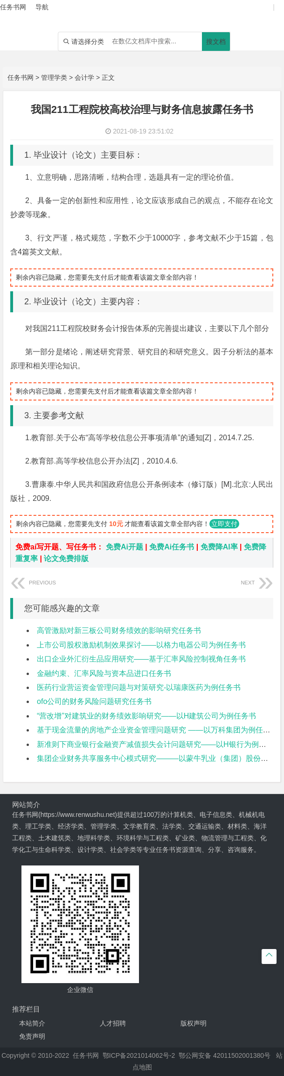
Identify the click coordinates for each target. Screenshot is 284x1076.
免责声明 (32, 1036)
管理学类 (54, 77)
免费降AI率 (219, 547)
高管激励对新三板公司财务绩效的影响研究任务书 (119, 630)
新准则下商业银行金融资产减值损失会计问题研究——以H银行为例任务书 (159, 744)
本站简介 (32, 1023)
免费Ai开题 (124, 547)
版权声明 (193, 1023)
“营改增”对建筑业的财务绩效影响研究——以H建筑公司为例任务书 (146, 716)
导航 (41, 7)
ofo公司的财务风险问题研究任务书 (94, 701)
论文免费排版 (66, 559)
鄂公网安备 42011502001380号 (224, 1055)
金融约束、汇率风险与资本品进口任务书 (104, 673)
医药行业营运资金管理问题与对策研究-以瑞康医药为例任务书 (139, 687)
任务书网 (20, 77)
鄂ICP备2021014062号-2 (139, 1055)
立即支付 (224, 523)
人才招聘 (113, 1023)
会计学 (84, 77)
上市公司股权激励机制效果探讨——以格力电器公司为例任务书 (141, 645)
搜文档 (216, 41)
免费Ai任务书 (171, 547)
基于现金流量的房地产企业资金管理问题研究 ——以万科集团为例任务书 (157, 730)
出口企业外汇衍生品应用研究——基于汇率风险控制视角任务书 (141, 659)
